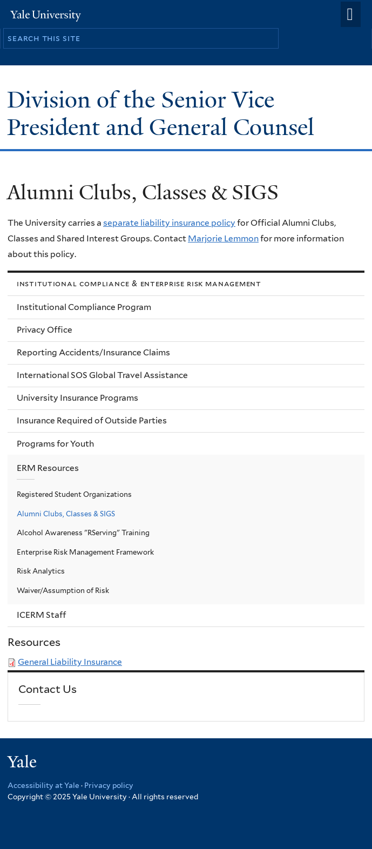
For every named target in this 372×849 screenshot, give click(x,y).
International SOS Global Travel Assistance (102, 375)
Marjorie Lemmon (223, 238)
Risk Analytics (41, 571)
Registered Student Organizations (74, 494)
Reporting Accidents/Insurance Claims (93, 352)
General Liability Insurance (70, 662)
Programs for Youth (55, 444)
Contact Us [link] (47, 689)
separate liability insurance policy (169, 223)
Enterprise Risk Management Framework (85, 552)
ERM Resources (48, 468)
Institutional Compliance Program (84, 307)
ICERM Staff (41, 615)
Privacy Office (44, 330)
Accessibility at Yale (43, 785)
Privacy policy (108, 785)
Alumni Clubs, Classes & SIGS (66, 513)
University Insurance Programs (77, 398)
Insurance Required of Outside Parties (92, 420)
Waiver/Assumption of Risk (63, 590)
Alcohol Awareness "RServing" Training (83, 532)
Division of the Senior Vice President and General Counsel (163, 113)
